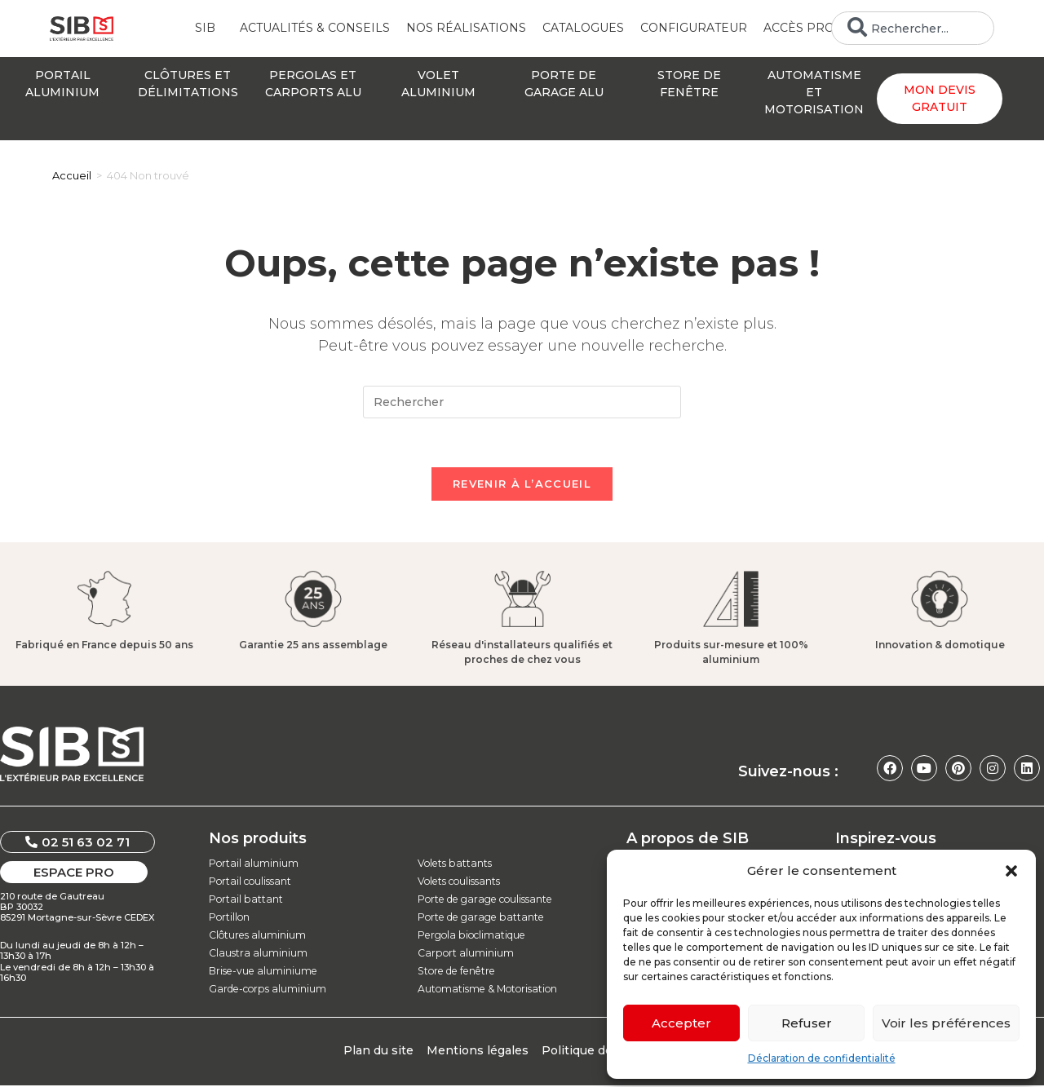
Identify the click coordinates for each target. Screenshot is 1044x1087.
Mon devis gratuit (939, 98)
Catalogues (583, 27)
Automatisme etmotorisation (814, 92)
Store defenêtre (689, 83)
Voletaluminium (438, 83)
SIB (209, 28)
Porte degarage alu (564, 83)
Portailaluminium (62, 83)
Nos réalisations (466, 27)
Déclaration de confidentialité (822, 1058)
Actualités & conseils (315, 27)
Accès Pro (803, 28)
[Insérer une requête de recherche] (522, 402)
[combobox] (912, 28)
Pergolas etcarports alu (313, 83)
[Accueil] (71, 175)
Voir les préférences (946, 1023)
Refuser (806, 1023)
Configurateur (693, 27)
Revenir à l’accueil (522, 484)
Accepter (681, 1023)
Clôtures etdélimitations (188, 83)
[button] (1011, 871)
